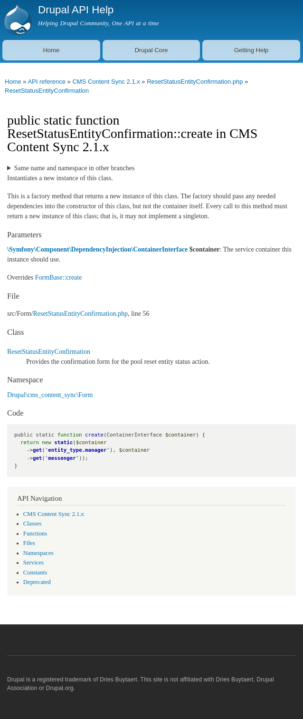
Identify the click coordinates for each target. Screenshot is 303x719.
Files (29, 543)
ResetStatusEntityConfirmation (47, 90)
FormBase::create (58, 277)
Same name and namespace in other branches (74, 168)
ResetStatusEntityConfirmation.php (195, 81)
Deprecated (37, 582)
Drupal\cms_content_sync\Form (50, 394)
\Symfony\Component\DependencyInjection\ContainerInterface (97, 249)
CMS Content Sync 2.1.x (106, 81)
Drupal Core (151, 50)
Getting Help (251, 50)
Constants (35, 572)
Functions (35, 533)
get (37, 450)
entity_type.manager (77, 450)
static (63, 442)
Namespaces (38, 553)
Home (51, 50)
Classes (32, 523)
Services (33, 562)
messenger (62, 458)
